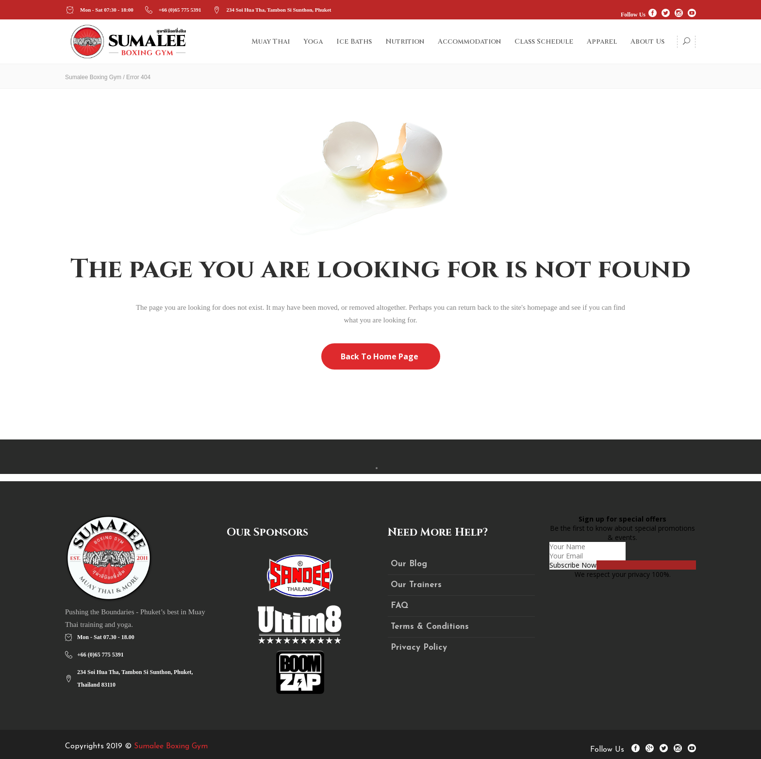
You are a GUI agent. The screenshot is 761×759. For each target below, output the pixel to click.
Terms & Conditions (430, 627)
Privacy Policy (419, 647)
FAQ (399, 606)
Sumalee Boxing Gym (93, 77)
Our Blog (409, 564)
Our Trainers (416, 585)
